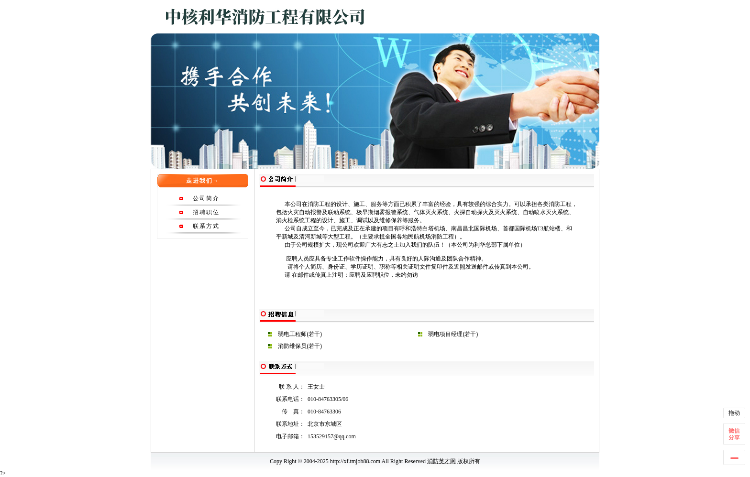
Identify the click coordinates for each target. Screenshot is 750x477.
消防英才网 (441, 461)
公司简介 (206, 198)
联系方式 (206, 226)
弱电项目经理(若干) (453, 334)
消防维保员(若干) (300, 346)
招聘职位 (206, 212)
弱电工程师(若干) (300, 334)
